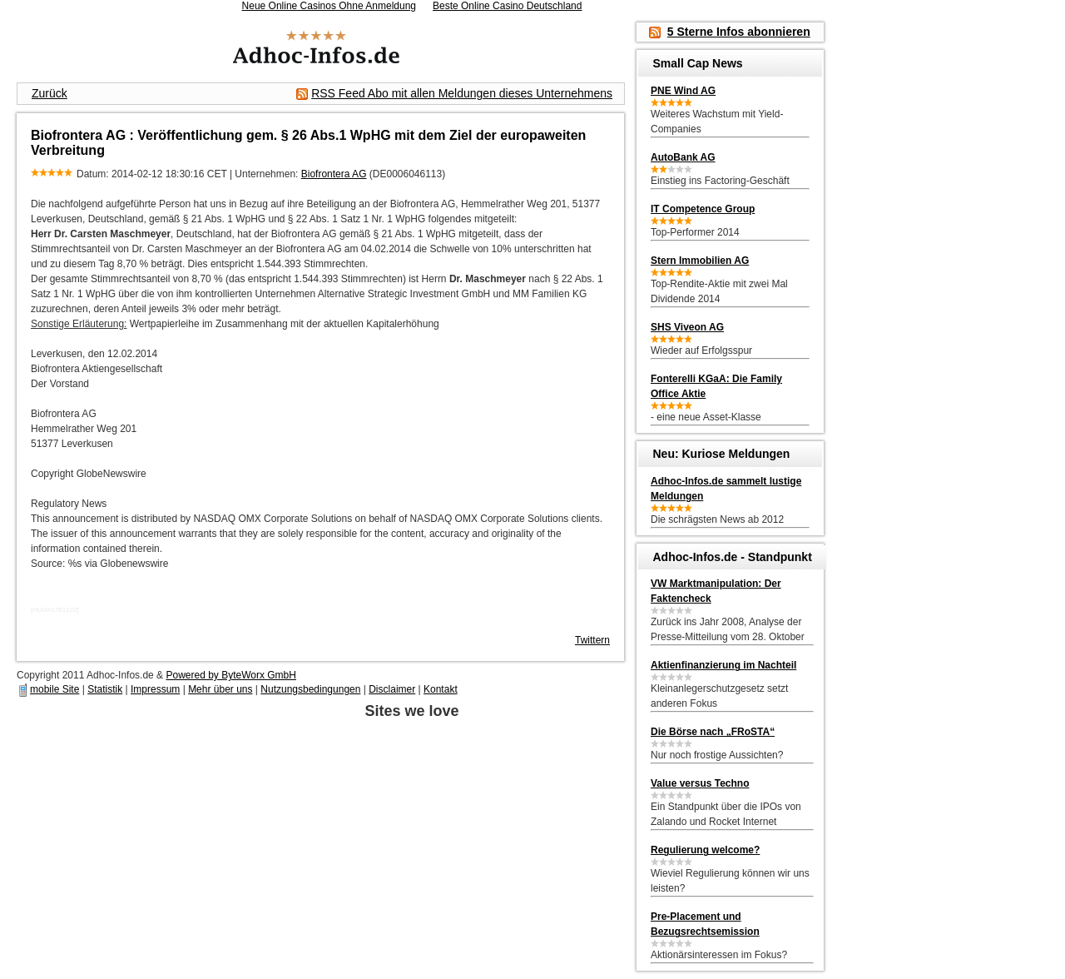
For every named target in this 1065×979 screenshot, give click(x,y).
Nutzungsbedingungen (310, 689)
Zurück (49, 93)
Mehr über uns (220, 689)
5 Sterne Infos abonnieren (738, 31)
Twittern (592, 640)
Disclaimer (392, 689)
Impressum (155, 689)
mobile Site (54, 689)
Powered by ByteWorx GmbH (231, 675)
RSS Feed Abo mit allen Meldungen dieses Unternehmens (461, 93)
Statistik (104, 689)
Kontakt (441, 689)
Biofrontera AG (334, 174)
